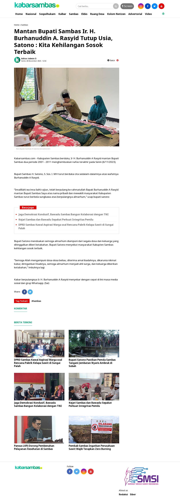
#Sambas (36, 301)
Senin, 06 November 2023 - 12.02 (33, 61)
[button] (163, 12)
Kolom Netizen (116, 14)
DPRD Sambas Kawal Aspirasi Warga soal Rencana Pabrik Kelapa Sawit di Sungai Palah (38, 363)
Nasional (31, 14)
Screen (127, 6)
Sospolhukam (47, 14)
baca (111, 60)
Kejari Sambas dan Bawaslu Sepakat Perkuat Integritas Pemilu (56, 219)
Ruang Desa (97, 14)
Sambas (73, 14)
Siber (133, 494)
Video (148, 14)
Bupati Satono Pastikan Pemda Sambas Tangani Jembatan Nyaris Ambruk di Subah (92, 363)
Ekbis (84, 14)
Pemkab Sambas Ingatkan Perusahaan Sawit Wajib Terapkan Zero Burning (92, 447)
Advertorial (135, 14)
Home (19, 14)
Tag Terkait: (21, 301)
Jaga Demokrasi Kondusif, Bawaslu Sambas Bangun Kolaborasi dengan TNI (64, 214)
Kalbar (62, 14)
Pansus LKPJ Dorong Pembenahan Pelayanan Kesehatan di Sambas (34, 447)
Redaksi (123, 494)
